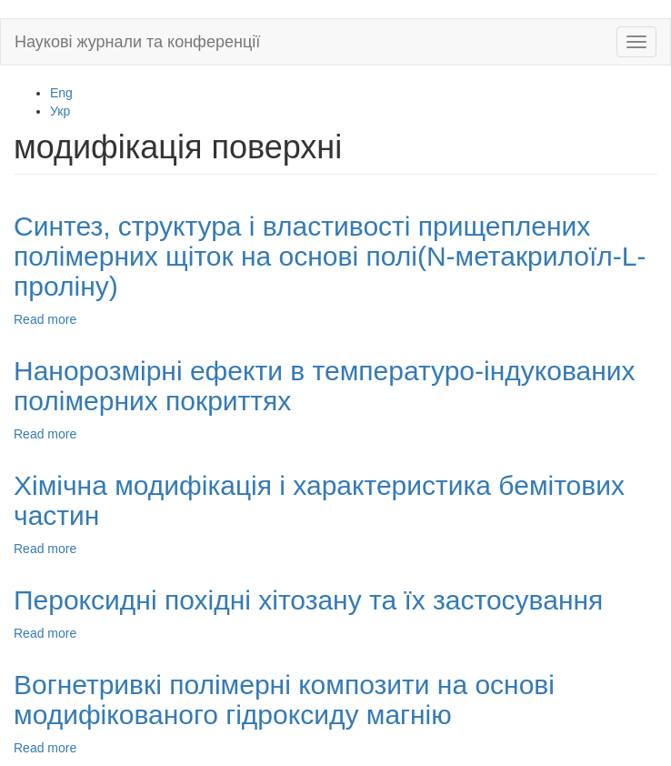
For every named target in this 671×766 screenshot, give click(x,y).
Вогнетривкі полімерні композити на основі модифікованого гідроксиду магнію (284, 700)
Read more (45, 319)
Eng (61, 93)
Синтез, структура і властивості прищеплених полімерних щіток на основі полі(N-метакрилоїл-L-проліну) (330, 256)
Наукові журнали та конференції (137, 42)
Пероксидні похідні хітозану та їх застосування (308, 600)
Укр (60, 111)
